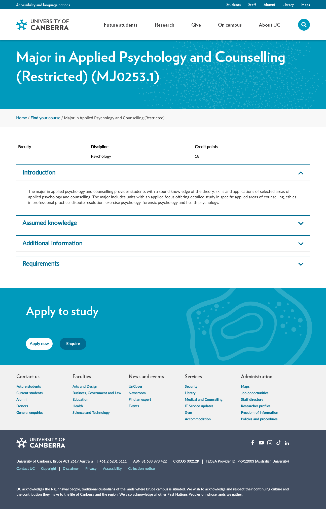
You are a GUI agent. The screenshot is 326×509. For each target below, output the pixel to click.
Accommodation (198, 419)
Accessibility (112, 469)
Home (21, 118)
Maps (305, 4)
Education (80, 400)
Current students (29, 393)
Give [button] (196, 24)
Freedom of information (259, 413)
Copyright (48, 469)
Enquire (73, 344)
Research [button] (164, 24)
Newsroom (137, 393)
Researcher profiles (255, 406)
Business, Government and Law (97, 393)
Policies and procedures (259, 419)
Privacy (90, 469)
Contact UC (25, 469)
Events (134, 406)
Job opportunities (254, 393)
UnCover (135, 386)
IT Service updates (199, 406)
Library (288, 4)
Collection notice (141, 469)
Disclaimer (71, 469)
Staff (252, 4)
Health (78, 406)
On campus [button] (230, 24)
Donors (22, 406)
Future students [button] (120, 24)
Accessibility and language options (43, 5)
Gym (188, 413)
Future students (28, 386)
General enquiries (29, 413)
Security (191, 386)
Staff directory (252, 400)
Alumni (269, 4)
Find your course (45, 118)
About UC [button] (269, 24)
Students (233, 4)
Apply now (39, 344)
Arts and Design (85, 386)
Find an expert (140, 400)
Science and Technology (91, 413)
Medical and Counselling (203, 400)
